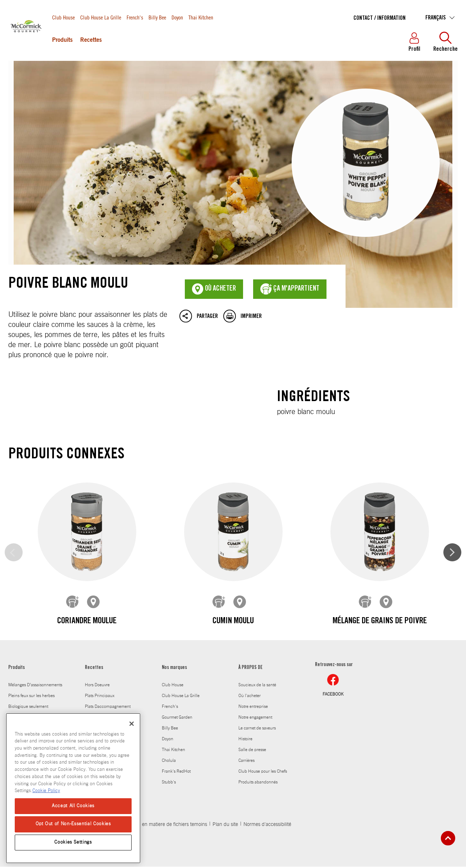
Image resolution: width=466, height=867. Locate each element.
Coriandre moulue (86, 621)
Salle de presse (252, 750)
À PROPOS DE (250, 668)
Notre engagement (255, 717)
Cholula (169, 761)
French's (135, 17)
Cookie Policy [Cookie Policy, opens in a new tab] (46, 791)
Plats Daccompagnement (108, 707)
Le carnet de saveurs (257, 728)
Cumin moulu (232, 621)
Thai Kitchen (200, 17)
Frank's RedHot (176, 771)
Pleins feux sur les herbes (31, 696)
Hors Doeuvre (97, 685)
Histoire (245, 739)
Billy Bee (157, 17)
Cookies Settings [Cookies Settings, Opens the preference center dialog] (73, 842)
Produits (62, 40)
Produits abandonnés (258, 782)
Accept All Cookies (73, 806)
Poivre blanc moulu (233, 184)
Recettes (91, 40)
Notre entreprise (253, 707)
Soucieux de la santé (257, 685)
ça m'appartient (289, 289)
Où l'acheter (249, 696)
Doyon (177, 17)
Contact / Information (379, 18)
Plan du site (225, 824)
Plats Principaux (99, 696)
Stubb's (169, 782)
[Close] (132, 724)
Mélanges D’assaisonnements (35, 685)
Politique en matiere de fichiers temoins (164, 824)
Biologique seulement (28, 707)
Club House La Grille (100, 17)
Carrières (246, 761)
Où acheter (214, 289)
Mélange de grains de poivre (379, 621)
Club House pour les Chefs (262, 771)
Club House (63, 17)
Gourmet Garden (177, 717)
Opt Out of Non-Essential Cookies (73, 824)
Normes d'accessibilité (267, 824)
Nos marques (174, 668)
